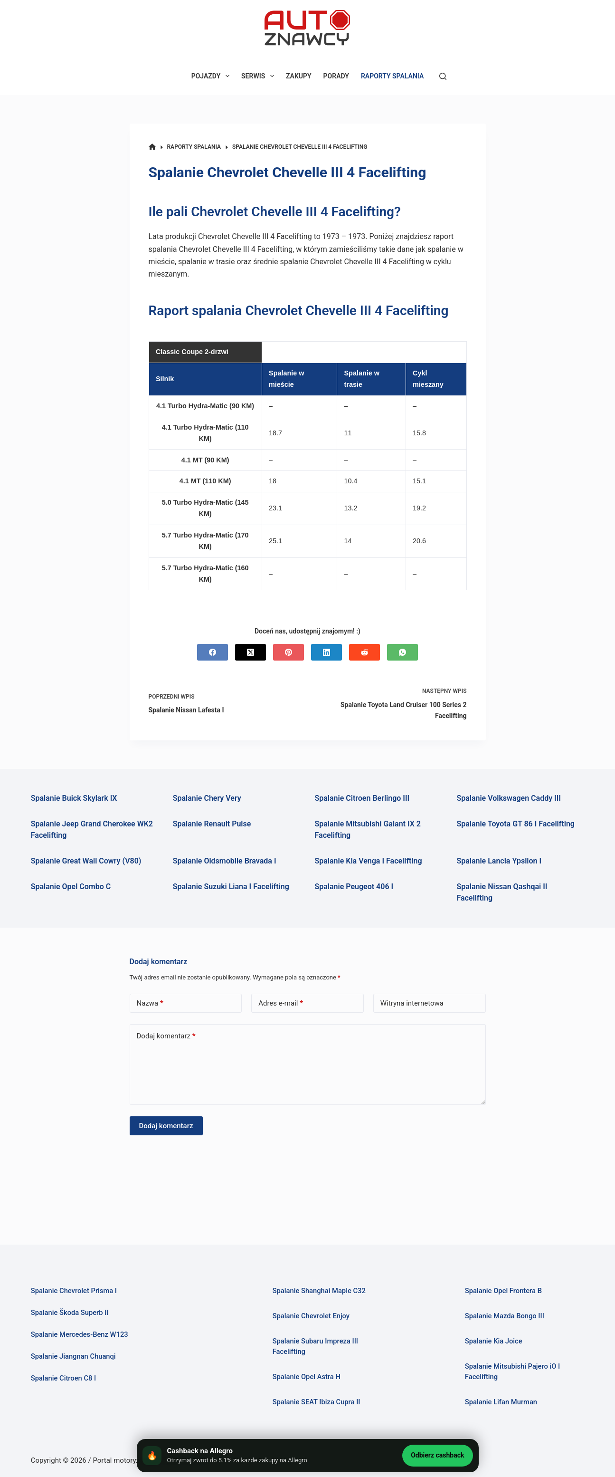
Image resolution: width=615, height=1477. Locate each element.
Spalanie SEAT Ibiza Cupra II (316, 1402)
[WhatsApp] (402, 652)
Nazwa (150, 1003)
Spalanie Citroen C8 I (63, 1378)
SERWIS (259, 76)
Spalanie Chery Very (207, 798)
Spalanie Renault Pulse (212, 823)
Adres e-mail (280, 1003)
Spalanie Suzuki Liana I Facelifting (231, 886)
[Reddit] (364, 652)
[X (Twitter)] (250, 652)
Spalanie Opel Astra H (307, 1376)
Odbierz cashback (437, 1455)
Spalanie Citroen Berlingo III (362, 798)
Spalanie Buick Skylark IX (74, 798)
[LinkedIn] (326, 652)
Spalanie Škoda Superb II (70, 1312)
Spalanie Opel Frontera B (503, 1290)
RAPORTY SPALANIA (392, 76)
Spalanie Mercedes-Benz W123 (79, 1334)
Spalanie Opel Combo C (71, 886)
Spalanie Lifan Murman (501, 1402)
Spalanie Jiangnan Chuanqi (73, 1356)
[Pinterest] (288, 652)
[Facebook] (212, 652)
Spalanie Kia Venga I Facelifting (368, 860)
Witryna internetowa (412, 1003)
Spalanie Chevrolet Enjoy (311, 1316)
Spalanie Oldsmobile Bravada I (224, 860)
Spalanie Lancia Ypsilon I (498, 860)
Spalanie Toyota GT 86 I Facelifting (515, 823)
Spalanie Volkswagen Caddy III (508, 798)
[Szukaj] (442, 76)
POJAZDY (212, 76)
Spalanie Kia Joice (493, 1341)
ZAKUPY (299, 76)
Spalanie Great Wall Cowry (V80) (86, 860)
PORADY (336, 76)
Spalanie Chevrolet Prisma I (74, 1290)
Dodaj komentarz (166, 1036)
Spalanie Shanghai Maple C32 (319, 1290)
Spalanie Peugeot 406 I (354, 886)
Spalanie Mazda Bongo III (504, 1316)
